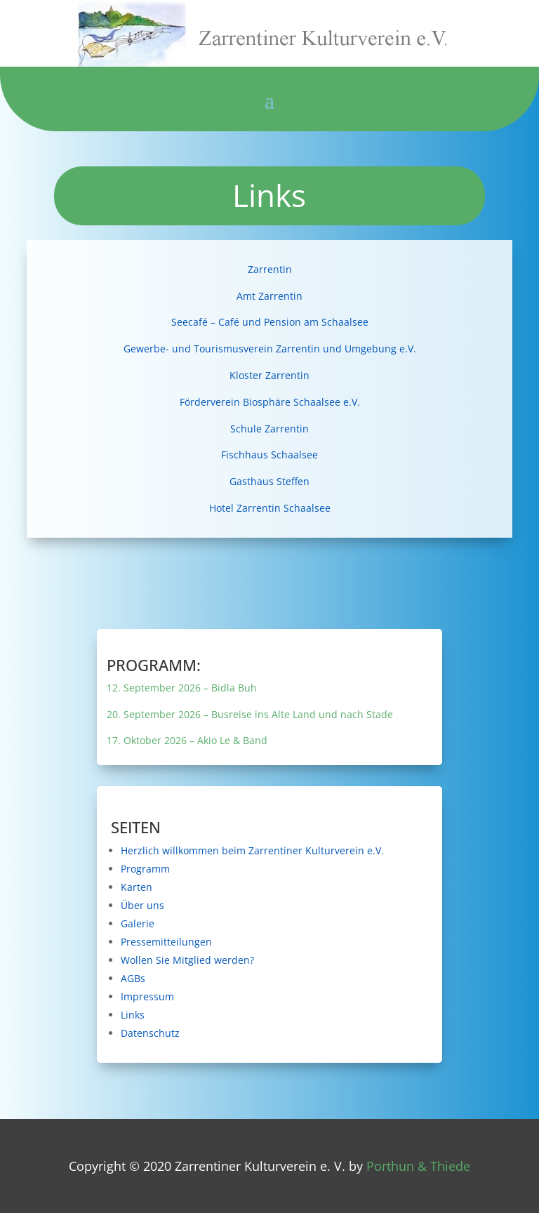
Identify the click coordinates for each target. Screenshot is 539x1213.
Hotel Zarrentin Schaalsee (270, 508)
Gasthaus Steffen (269, 481)
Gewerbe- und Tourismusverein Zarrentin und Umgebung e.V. (270, 348)
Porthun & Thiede (418, 1166)
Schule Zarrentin (269, 428)
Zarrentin (270, 269)
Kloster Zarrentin (269, 375)
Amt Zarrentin (269, 296)
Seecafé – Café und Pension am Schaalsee (269, 322)
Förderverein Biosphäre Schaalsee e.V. (270, 402)
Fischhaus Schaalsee (269, 454)
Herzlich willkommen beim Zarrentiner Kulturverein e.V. (269, 850)
